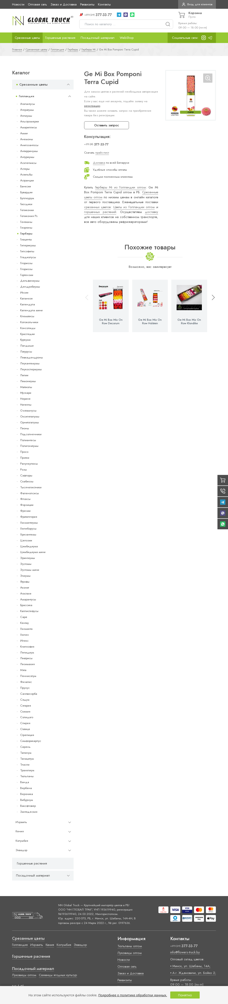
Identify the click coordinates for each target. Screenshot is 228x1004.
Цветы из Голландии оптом (134, 207)
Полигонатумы (29, 446)
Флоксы (25, 499)
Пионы (24, 428)
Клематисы (27, 316)
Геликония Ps (28, 216)
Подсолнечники (31, 434)
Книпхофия (27, 646)
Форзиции (26, 505)
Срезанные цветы (27, 37)
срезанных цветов (97, 207)
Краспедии (27, 334)
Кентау (24, 623)
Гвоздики (26, 204)
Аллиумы (26, 116)
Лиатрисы (26, 658)
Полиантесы (28, 440)
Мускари (25, 393)
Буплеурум (27, 198)
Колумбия (22, 841)
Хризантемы (28, 534)
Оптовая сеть (37, 4)
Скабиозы (26, 481)
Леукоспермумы (31, 369)
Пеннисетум (28, 676)
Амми (24, 133)
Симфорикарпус (30, 741)
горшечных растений (100, 211)
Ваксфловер (28, 806)
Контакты (104, 4)
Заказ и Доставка (64, 4)
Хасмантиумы (29, 523)
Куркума (25, 340)
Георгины (26, 227)
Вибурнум (26, 800)
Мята (23, 670)
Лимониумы (28, 381)
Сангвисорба (28, 694)
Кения (20, 831)
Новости (18, 4)
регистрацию (92, 106)
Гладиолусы (28, 257)
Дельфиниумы (30, 281)
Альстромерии (29, 121)
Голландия (26, 96)
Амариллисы (28, 127)
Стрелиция (27, 735)
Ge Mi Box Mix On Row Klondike (189, 321)
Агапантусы (27, 104)
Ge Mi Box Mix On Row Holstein (150, 321)
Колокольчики (29, 322)
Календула (27, 304)
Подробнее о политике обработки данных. (132, 995)
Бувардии (26, 192)
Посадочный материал (97, 37)
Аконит (24, 587)
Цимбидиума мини (32, 552)
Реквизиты (87, 4)
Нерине (25, 399)
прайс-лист (102, 152)
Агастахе (25, 593)
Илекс (24, 641)
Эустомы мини (29, 570)
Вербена (26, 788)
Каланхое (26, 298)
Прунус (25, 688)
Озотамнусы (28, 410)
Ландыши (27, 346)
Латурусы (26, 351)
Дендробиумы (30, 287)
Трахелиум (27, 770)
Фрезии (25, 511)
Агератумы (27, 110)
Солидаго (26, 717)
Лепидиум (27, 652)
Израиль (21, 822)
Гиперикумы (28, 245)
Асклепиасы (28, 163)
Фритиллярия (28, 517)
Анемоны (26, 139)
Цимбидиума (29, 546)
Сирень (25, 747)
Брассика (26, 605)
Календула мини (31, 310)
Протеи (24, 458)
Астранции (27, 180)
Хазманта (26, 629)
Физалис (26, 682)
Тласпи (24, 764)
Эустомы (25, 564)
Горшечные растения (60, 37)
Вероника (26, 794)
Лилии (24, 375)
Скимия (25, 711)
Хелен (24, 635)
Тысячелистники (31, 487)
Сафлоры (26, 475)
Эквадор (21, 850)
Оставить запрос (106, 125)
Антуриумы (27, 157)
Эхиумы (25, 576)
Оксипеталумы (29, 416)
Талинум (25, 753)
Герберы (26, 233)
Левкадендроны (31, 357)
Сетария (25, 705)
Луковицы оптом (24, 975)
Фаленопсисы (29, 493)
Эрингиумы (27, 558)
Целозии (26, 540)
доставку (151, 211)
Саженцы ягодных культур (58, 975)
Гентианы (26, 222)
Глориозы (26, 263)
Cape (23, 617)
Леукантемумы (30, 363)
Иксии (24, 292)
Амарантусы (28, 599)
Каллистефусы (29, 611)
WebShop (127, 37)
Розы (23, 469)
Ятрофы (24, 582)
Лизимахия (27, 664)
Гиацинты (26, 239)
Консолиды (27, 328)
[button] (211, 306)
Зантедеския (28, 812)
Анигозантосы (29, 145)
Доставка (99, 163)
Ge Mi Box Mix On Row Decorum (111, 321)
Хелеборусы (28, 528)
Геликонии (27, 210)
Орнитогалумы (29, 422)
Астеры (25, 169)
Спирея (25, 723)
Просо (24, 452)
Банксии (25, 186)
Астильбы (26, 174)
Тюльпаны (27, 776)
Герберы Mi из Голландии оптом (120, 187)
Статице (25, 729)
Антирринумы (29, 151)
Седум (24, 700)
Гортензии (26, 275)
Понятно (185, 995)
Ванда (24, 782)
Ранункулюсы (29, 464)
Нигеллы (25, 405)
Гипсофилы (27, 251)
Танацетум (27, 759)
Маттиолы (26, 387)
